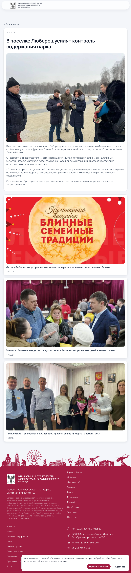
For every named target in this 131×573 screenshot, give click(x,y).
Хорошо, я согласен (98, 566)
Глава (9, 541)
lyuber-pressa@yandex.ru (44, 516)
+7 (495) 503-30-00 (81, 548)
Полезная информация (17, 536)
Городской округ (75, 472)
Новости (11, 526)
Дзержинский (73, 482)
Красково (71, 492)
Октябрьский (73, 507)
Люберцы (71, 477)
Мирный (71, 502)
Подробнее (119, 566)
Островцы (71, 517)
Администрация (14, 546)
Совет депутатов (15, 551)
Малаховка (72, 497)
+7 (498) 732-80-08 (81, 542)
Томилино (71, 512)
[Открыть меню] (5, 5)
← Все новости (11, 24)
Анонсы (10, 531)
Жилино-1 (71, 487)
